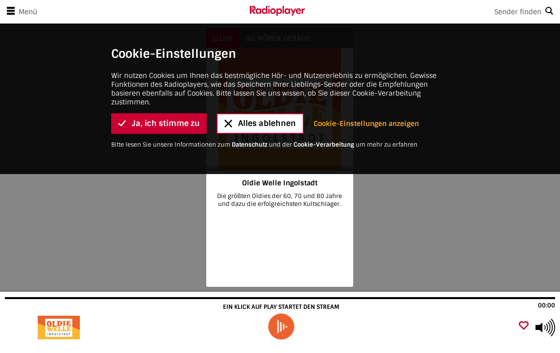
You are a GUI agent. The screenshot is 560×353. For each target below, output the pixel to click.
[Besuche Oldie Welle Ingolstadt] (60, 327)
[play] (281, 326)
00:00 (546, 305)
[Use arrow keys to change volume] (545, 327)
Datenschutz (250, 94)
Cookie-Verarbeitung (323, 94)
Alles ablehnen (260, 72)
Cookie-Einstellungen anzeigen (366, 72)
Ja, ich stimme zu (159, 72)
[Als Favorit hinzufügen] (524, 326)
